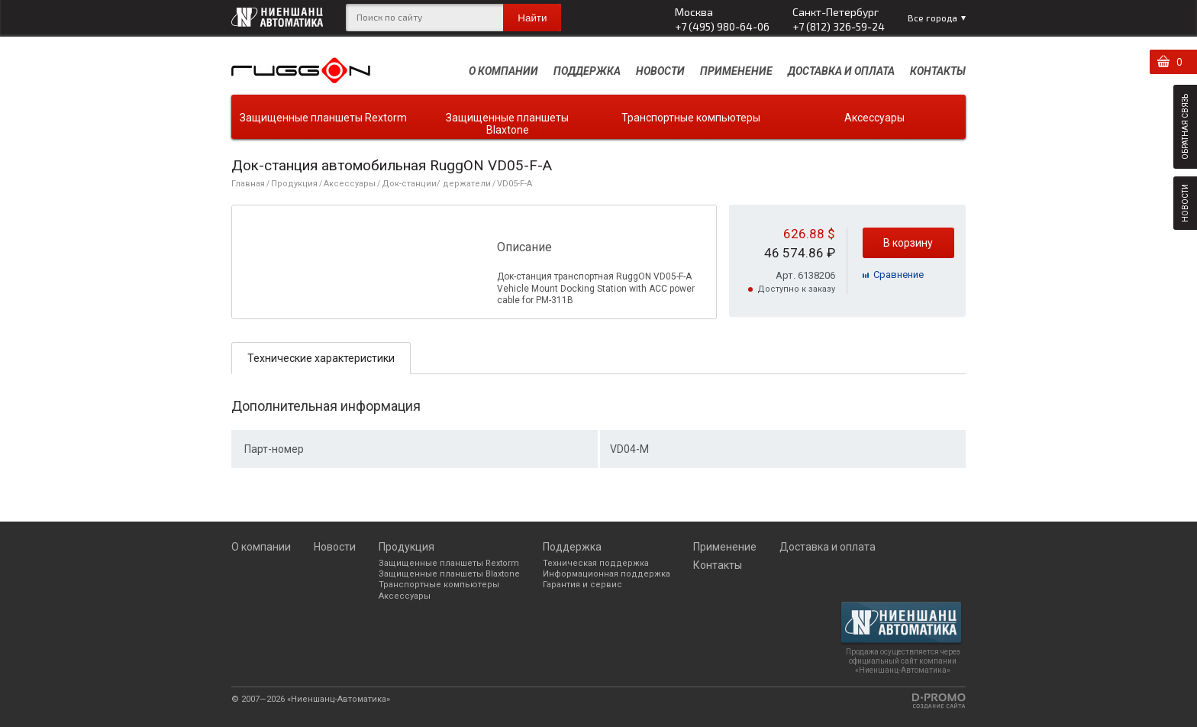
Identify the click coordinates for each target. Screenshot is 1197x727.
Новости (660, 71)
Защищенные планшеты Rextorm (323, 117)
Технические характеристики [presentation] (321, 358)
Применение (736, 71)
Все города (932, 17)
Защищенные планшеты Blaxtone (507, 123)
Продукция (294, 184)
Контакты (938, 71)
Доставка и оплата (841, 71)
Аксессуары (874, 117)
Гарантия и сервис (582, 585)
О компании (503, 71)
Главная (248, 184)
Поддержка (587, 71)
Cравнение (898, 274)
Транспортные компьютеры (690, 117)
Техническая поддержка (596, 563)
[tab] (321, 357)
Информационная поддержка (606, 574)
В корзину (908, 243)
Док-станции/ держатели (436, 184)
